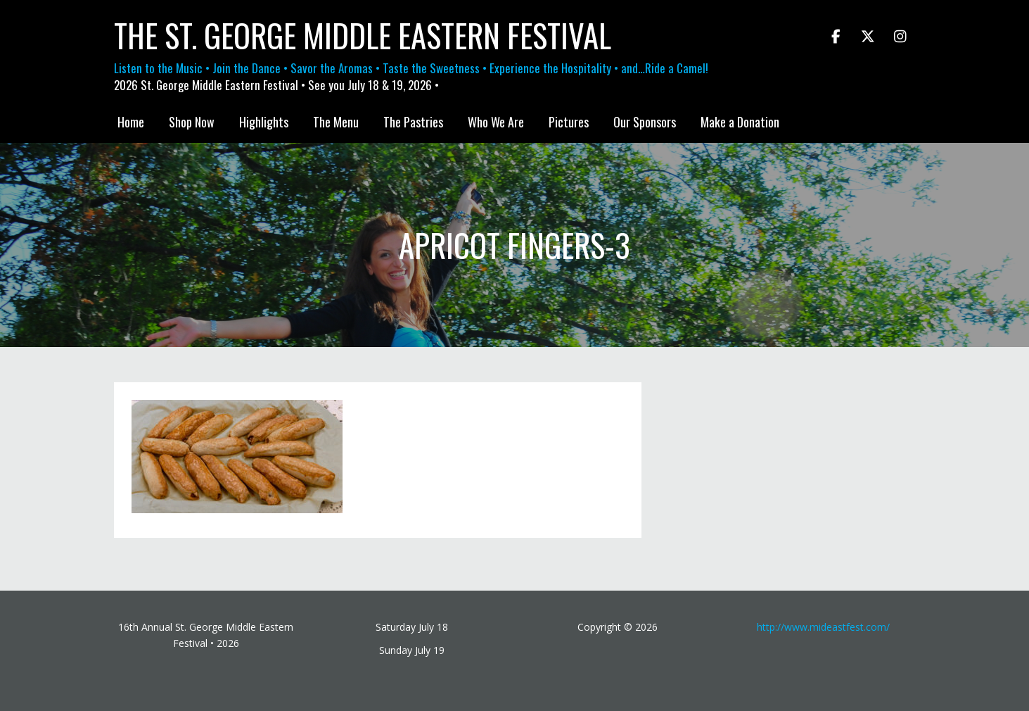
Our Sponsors (644, 122)
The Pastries (413, 122)
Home (130, 122)
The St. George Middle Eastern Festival (362, 35)
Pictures (569, 122)
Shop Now (192, 122)
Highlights (263, 122)
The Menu (336, 122)
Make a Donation (740, 122)
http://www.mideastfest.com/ (823, 627)
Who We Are (496, 122)
